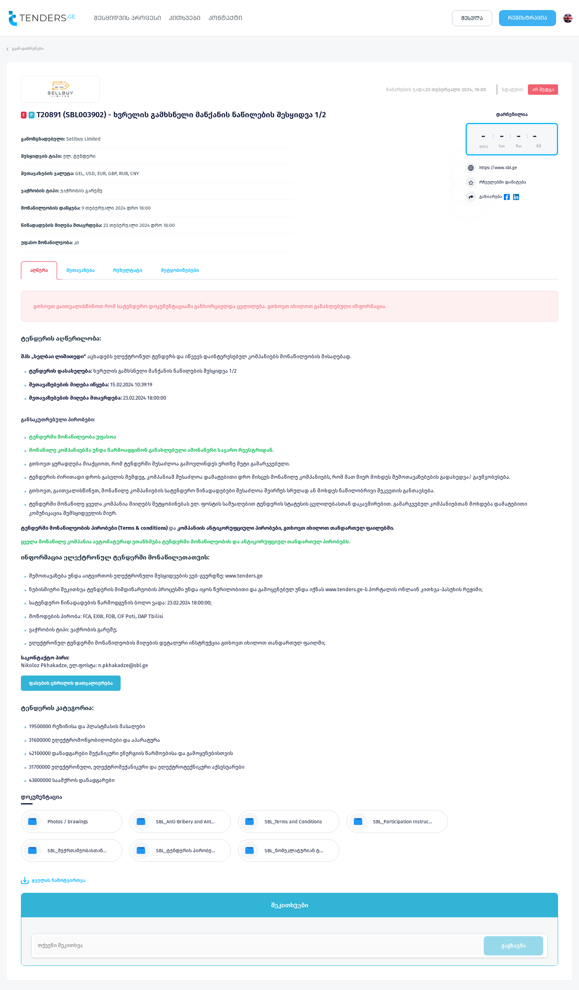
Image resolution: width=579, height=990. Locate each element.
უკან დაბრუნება (24, 48)
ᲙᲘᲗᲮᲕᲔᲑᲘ (184, 17)
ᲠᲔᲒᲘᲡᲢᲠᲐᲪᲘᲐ (527, 18)
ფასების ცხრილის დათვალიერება (71, 683)
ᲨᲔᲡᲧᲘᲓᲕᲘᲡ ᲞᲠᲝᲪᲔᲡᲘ (127, 17)
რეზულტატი (127, 270)
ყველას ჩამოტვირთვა (53, 880)
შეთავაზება (80, 270)
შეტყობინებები (180, 270)
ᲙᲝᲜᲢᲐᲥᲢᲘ (225, 17)
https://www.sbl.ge (491, 168)
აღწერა (39, 270)
